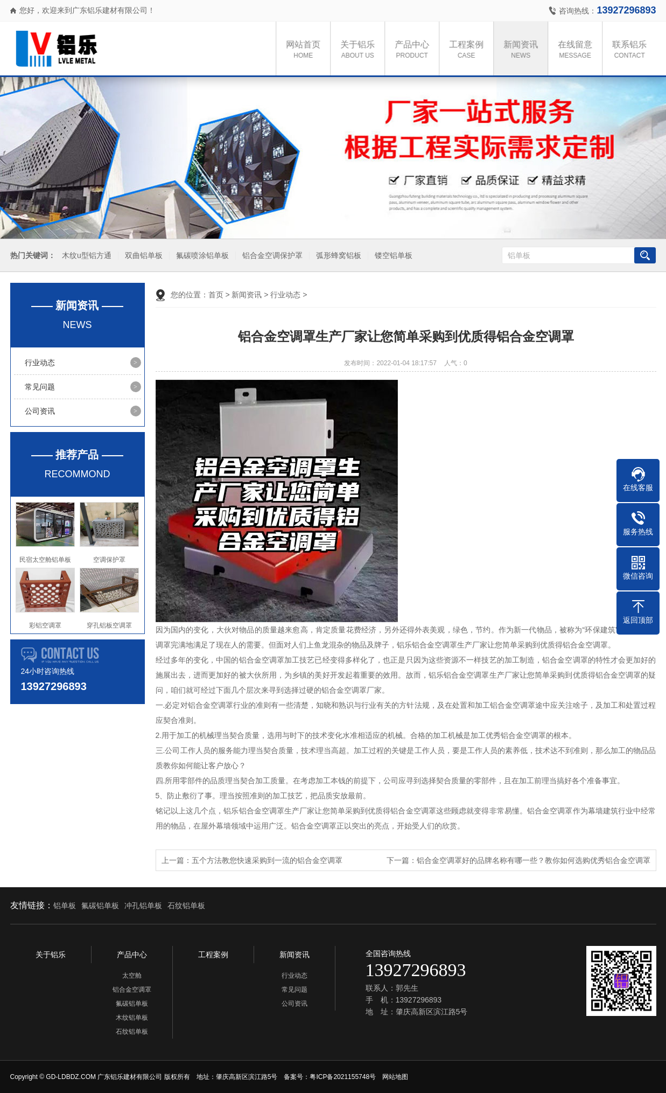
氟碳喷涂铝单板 (200, 256)
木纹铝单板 (132, 1017)
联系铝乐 (632, 50)
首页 (215, 294)
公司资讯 (40, 411)
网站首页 (306, 50)
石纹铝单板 (186, 905)
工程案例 (469, 50)
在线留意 (578, 50)
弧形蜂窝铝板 (337, 256)
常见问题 (40, 386)
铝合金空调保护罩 (271, 256)
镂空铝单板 (392, 256)
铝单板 (64, 905)
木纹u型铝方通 (85, 256)
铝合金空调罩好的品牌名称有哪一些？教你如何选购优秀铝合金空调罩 (533, 860)
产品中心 (414, 50)
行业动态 (40, 362)
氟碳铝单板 (100, 905)
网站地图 (395, 1077)
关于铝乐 (360, 50)
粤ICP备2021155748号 (343, 1077)
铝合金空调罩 (132, 989)
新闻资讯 (523, 50)
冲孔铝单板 (143, 905)
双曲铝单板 (142, 256)
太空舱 (132, 975)
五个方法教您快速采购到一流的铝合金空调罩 (267, 860)
